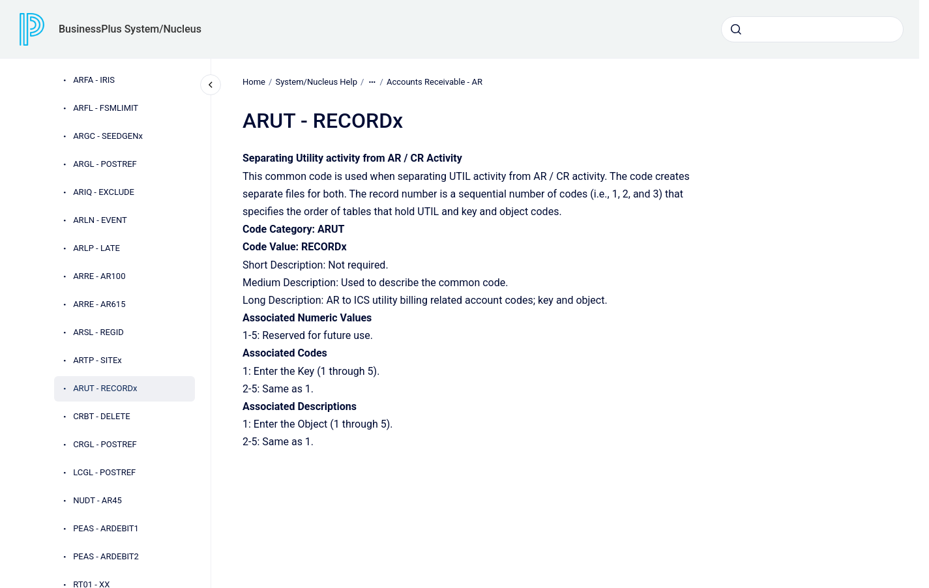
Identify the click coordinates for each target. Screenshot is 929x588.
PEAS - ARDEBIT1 (106, 528)
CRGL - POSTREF (105, 444)
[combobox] (812, 29)
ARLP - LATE (96, 248)
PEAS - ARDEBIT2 (106, 556)
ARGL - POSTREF (105, 164)
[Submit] (736, 29)
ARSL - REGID (98, 332)
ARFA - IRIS (94, 80)
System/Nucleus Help (316, 82)
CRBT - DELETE (101, 416)
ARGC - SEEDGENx (108, 136)
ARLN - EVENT (100, 220)
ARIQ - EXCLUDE (103, 192)
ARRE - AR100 (99, 276)
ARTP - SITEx (97, 360)
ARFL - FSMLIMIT (105, 108)
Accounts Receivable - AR (434, 82)
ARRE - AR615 (99, 304)
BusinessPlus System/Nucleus (130, 29)
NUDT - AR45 (97, 500)
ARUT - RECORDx (105, 388)
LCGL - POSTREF (104, 472)
